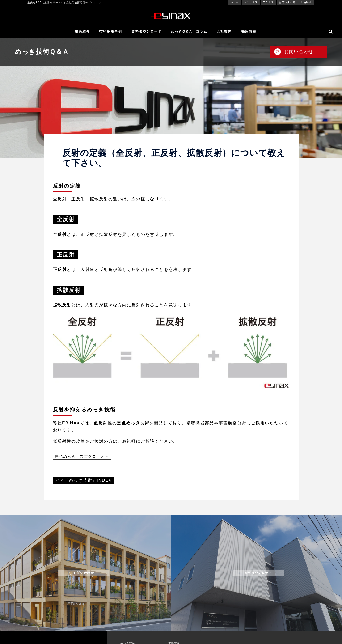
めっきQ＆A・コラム (189, 31)
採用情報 (248, 31)
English (306, 2)
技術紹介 (82, 31)
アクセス (268, 2)
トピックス (251, 2)
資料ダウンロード (146, 31)
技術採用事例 (110, 31)
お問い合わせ (287, 2)
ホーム (235, 2)
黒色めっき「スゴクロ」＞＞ (82, 456)
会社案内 (224, 31)
